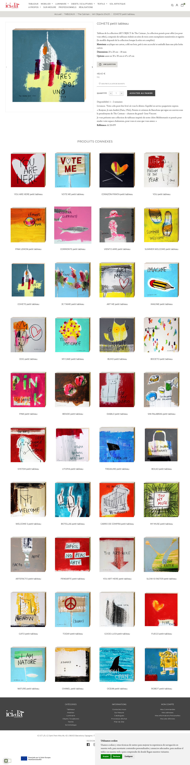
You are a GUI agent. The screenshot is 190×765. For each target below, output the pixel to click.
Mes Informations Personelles (167, 716)
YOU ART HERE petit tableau (117, 579)
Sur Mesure (119, 712)
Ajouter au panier (141, 93)
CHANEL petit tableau (72, 689)
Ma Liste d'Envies (167, 719)
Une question (107, 64)
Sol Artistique (71, 725)
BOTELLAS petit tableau (73, 524)
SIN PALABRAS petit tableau (161, 414)
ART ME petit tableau (117, 304)
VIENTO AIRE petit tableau (117, 249)
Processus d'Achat (119, 719)
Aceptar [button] (106, 756)
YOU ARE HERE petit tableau (28, 194)
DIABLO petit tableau (117, 414)
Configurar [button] (129, 756)
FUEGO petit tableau (161, 634)
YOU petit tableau (161, 194)
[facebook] (88, 745)
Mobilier (70, 712)
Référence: (101, 125)
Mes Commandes (167, 709)
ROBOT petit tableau (161, 689)
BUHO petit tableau (117, 359)
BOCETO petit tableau (162, 359)
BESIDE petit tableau (72, 414)
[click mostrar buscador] (172, 6)
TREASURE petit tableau (117, 469)
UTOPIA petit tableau (72, 469)
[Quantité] (116, 93)
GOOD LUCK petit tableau (117, 634)
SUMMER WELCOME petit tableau (161, 249)
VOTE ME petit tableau (73, 194)
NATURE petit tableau (28, 689)
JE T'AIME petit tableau (72, 304)
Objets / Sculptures (71, 719)
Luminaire (71, 716)
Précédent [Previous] (6, 67)
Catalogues (119, 716)
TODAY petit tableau (73, 634)
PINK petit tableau (28, 414)
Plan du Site (119, 722)
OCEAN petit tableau (117, 689)
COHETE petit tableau (28, 304)
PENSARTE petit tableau (73, 579)
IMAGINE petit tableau (162, 304)
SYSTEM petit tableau (28, 469)
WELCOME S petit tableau (28, 524)
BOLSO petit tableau (161, 469)
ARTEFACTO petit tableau (28, 579)
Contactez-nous (119, 709)
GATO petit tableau (28, 634)
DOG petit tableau (28, 359)
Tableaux (71, 709)
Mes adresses (167, 712)
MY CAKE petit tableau (73, 359)
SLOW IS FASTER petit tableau (162, 579)
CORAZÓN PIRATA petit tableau (117, 194)
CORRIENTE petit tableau (72, 249)
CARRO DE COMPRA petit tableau (117, 524)
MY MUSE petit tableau (161, 524)
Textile (71, 722)
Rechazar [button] (116, 756)
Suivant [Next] (92, 67)
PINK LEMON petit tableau (28, 249)
